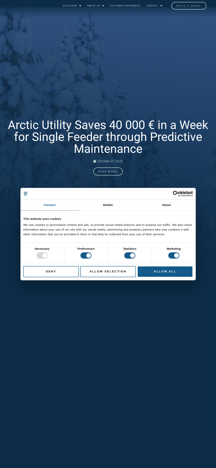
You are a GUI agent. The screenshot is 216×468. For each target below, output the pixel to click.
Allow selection (108, 271)
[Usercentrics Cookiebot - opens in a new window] (176, 194)
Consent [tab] (50, 205)
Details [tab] (108, 205)
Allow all (165, 271)
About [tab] (166, 205)
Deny (51, 271)
